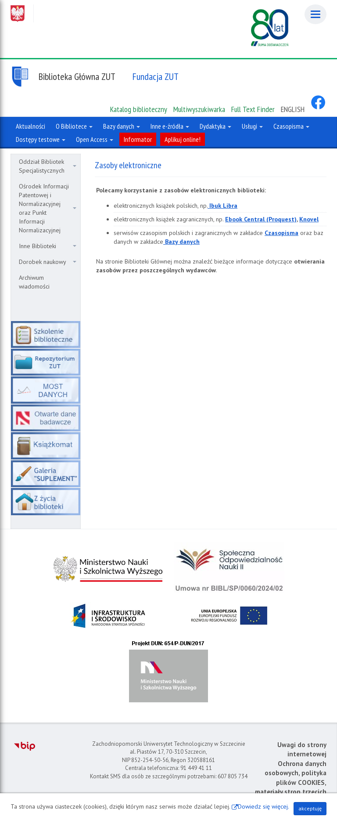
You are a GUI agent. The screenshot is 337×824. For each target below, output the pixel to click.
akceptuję (310, 808)
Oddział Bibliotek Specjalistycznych (47, 166)
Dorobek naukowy (47, 262)
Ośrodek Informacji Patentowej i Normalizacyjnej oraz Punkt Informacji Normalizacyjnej (47, 208)
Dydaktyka (215, 126)
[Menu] (315, 14)
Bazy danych (121, 126)
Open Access (94, 139)
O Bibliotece (74, 126)
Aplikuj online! (183, 139)
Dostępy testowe (40, 139)
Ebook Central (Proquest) (261, 219)
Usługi (252, 126)
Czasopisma (291, 126)
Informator (138, 139)
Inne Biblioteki (47, 246)
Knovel (309, 219)
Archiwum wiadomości (34, 282)
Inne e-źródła (170, 126)
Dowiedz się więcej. (263, 806)
